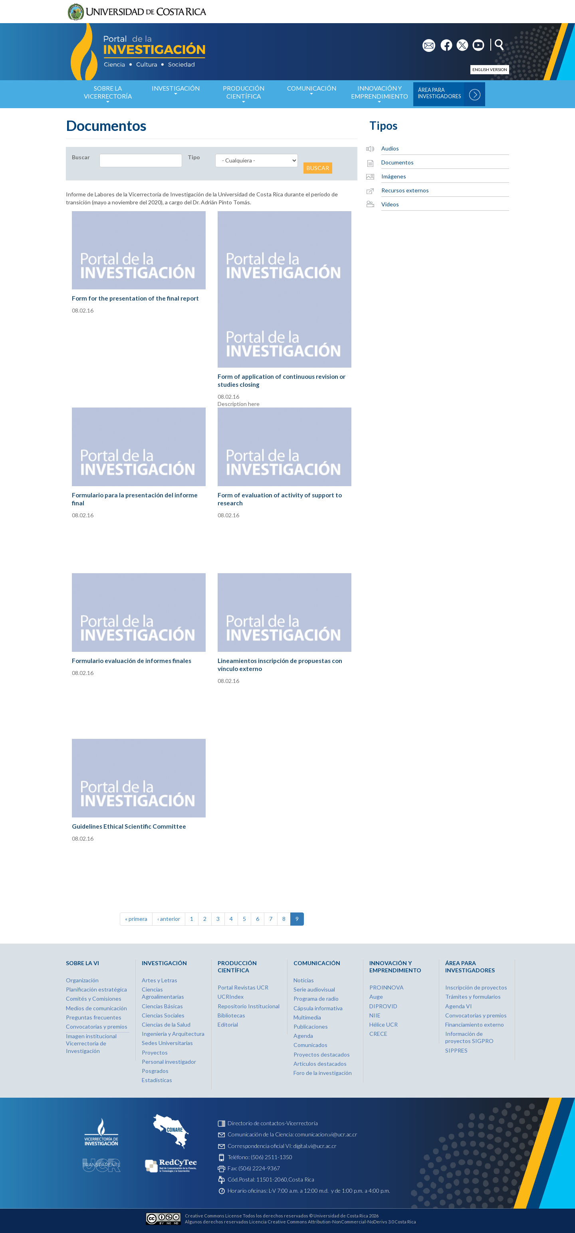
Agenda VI (458, 1006)
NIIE (375, 1015)
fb (443, 42)
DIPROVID (383, 1006)
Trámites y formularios (473, 996)
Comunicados (310, 1044)
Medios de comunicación (96, 1008)
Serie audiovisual (314, 989)
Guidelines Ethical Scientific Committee (129, 826)
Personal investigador (169, 1061)
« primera (136, 918)
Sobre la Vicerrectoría (108, 96)
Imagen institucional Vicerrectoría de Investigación (91, 1043)
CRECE (378, 1033)
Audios (390, 148)
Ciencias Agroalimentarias (163, 993)
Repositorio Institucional (249, 1006)
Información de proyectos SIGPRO (469, 1037)
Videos (390, 204)
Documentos (397, 162)
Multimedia (307, 1017)
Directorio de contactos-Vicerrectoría (273, 1123)
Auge (376, 996)
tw (459, 42)
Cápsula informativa (318, 1008)
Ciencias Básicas (162, 1006)
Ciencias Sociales (163, 1015)
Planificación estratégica (96, 989)
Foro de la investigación (322, 1072)
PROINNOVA (386, 987)
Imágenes (393, 176)
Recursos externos (405, 190)
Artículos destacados (320, 1063)
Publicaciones (310, 1026)
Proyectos (155, 1052)
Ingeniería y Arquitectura (173, 1033)
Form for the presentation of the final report (135, 298)
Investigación (176, 92)
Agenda (303, 1035)
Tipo (194, 157)
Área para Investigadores (439, 93)
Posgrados (155, 1070)
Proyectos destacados (321, 1054)
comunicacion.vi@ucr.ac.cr (326, 1134)
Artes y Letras (159, 980)
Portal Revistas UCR (243, 987)
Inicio (67, 94)
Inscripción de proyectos (476, 987)
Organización (82, 980)
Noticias (303, 980)
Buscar (81, 157)
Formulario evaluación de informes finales (131, 660)
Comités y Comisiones (93, 998)
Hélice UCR (383, 1024)
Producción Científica (244, 96)
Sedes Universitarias (167, 1042)
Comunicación (311, 92)
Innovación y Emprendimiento (379, 96)
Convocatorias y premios (96, 1026)
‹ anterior (168, 918)
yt (475, 42)
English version (489, 69)
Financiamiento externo (474, 1024)
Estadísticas (157, 1080)
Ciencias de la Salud (166, 1024)
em (426, 42)
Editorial (228, 1024)
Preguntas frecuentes (93, 1017)
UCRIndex (231, 996)
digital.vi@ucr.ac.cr (315, 1145)
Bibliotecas (231, 1015)
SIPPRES (456, 1050)
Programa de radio (316, 998)
